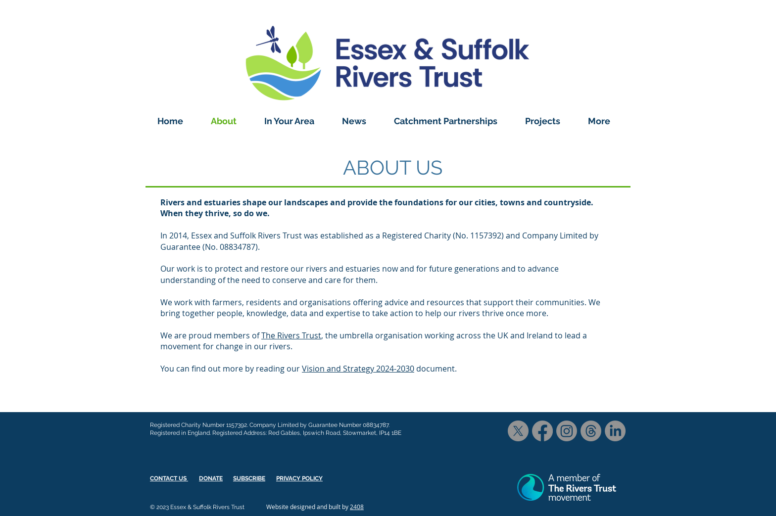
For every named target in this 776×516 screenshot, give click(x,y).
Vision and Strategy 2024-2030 (358, 368)
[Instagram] (566, 431)
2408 (357, 507)
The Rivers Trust (291, 335)
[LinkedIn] (615, 431)
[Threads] (591, 431)
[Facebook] (542, 431)
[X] (518, 431)
